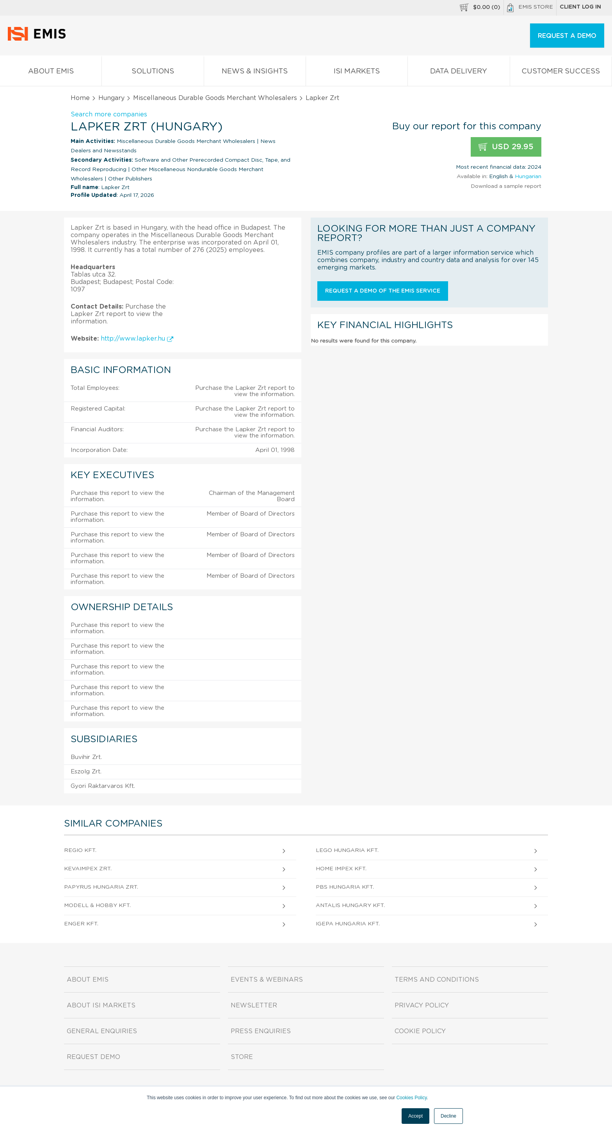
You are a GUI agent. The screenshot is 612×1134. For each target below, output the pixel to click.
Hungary (111, 98)
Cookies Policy (411, 1097)
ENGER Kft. (81, 924)
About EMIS (51, 73)
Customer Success (561, 73)
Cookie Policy (420, 1031)
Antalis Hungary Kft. (350, 905)
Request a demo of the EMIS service (382, 291)
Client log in (580, 7)
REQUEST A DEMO (567, 36)
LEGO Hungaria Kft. (347, 850)
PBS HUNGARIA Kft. (345, 887)
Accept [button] (415, 1116)
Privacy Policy (422, 1005)
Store (242, 1057)
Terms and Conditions (437, 980)
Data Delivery (459, 73)
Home (80, 98)
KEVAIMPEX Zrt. (88, 868)
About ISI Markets (101, 1005)
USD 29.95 (506, 147)
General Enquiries (102, 1031)
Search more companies (109, 114)
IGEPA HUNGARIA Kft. (348, 924)
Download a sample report (506, 186)
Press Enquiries (261, 1031)
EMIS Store (530, 8)
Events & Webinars (267, 980)
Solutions (153, 73)
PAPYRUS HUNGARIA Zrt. (101, 887)
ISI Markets (357, 73)
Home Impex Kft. (341, 868)
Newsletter (254, 1005)
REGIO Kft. (80, 850)
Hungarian (528, 176)
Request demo (93, 1057)
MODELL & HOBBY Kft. (97, 905)
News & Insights (255, 73)
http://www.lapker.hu (137, 339)
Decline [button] (448, 1116)
